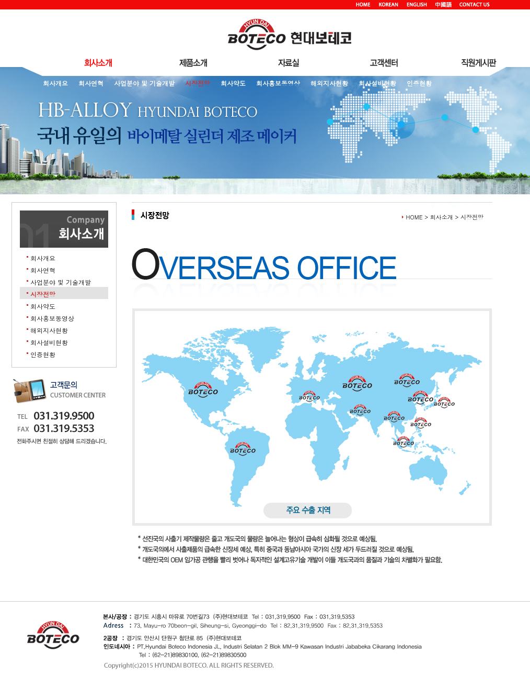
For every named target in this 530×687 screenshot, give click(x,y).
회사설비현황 (377, 83)
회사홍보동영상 (278, 83)
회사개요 (55, 83)
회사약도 (233, 83)
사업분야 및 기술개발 (144, 83)
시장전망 (197, 83)
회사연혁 (90, 83)
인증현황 (419, 83)
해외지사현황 (329, 83)
